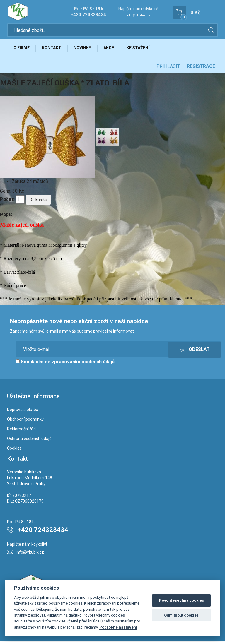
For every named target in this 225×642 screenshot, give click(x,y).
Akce (111, 49)
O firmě (22, 49)
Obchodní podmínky (25, 420)
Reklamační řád (21, 430)
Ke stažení (141, 49)
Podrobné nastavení (118, 627)
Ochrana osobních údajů (29, 440)
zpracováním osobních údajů (83, 363)
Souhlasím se (65, 363)
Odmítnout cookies (181, 615)
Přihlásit (168, 68)
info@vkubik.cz (138, 15)
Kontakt (52, 49)
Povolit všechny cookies (181, 600)
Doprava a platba (22, 411)
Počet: (7, 200)
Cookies (14, 449)
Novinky (84, 49)
